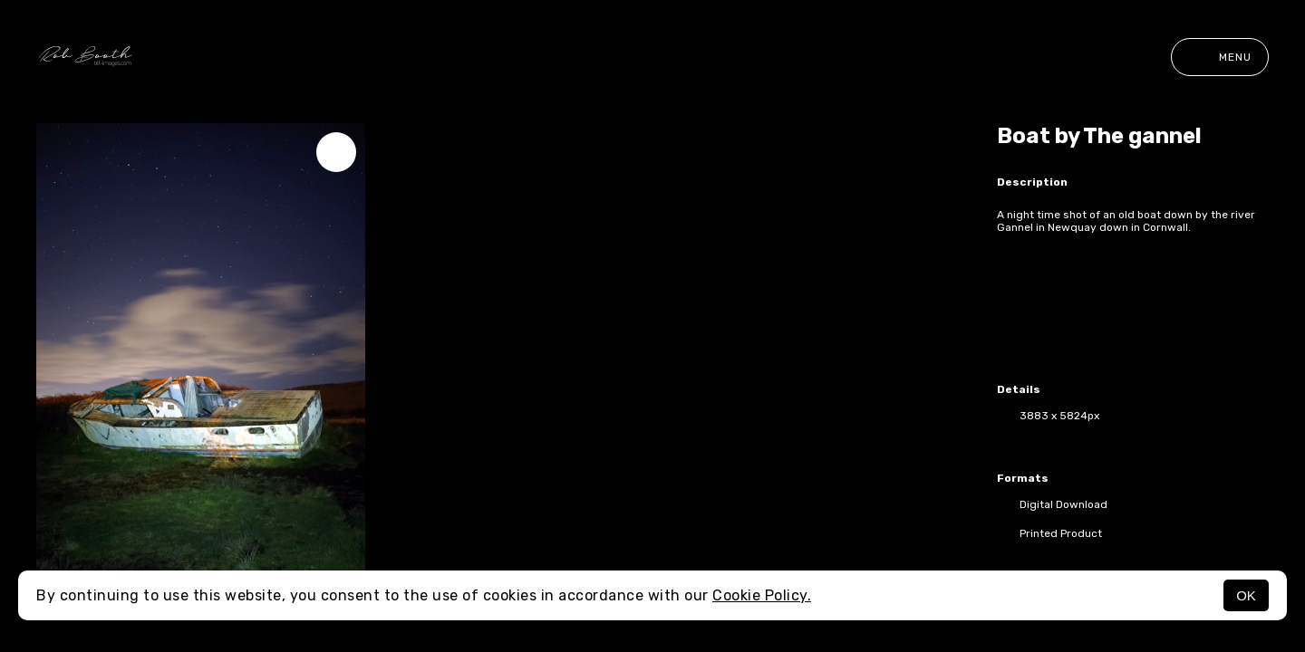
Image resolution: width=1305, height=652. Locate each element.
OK (1246, 595)
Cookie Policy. (761, 595)
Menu (1220, 57)
